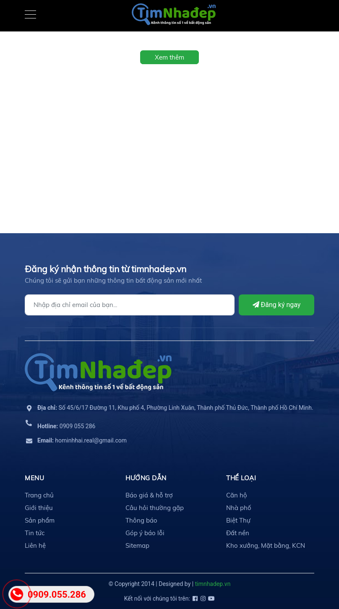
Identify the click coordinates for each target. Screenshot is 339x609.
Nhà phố (238, 508)
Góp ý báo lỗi (144, 533)
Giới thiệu (39, 508)
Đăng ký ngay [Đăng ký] (277, 305)
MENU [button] (34, 478)
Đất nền (237, 533)
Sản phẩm (40, 520)
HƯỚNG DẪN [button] (146, 478)
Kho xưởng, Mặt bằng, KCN (265, 545)
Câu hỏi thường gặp (154, 508)
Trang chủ (39, 495)
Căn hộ (236, 495)
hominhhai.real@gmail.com (82, 440)
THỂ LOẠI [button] (241, 478)
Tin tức (34, 533)
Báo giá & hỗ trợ (149, 495)
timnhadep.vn (213, 583)
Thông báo (141, 520)
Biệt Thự (238, 520)
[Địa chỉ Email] (130, 304)
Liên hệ (35, 545)
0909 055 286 (66, 426)
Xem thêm (169, 57)
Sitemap (137, 545)
